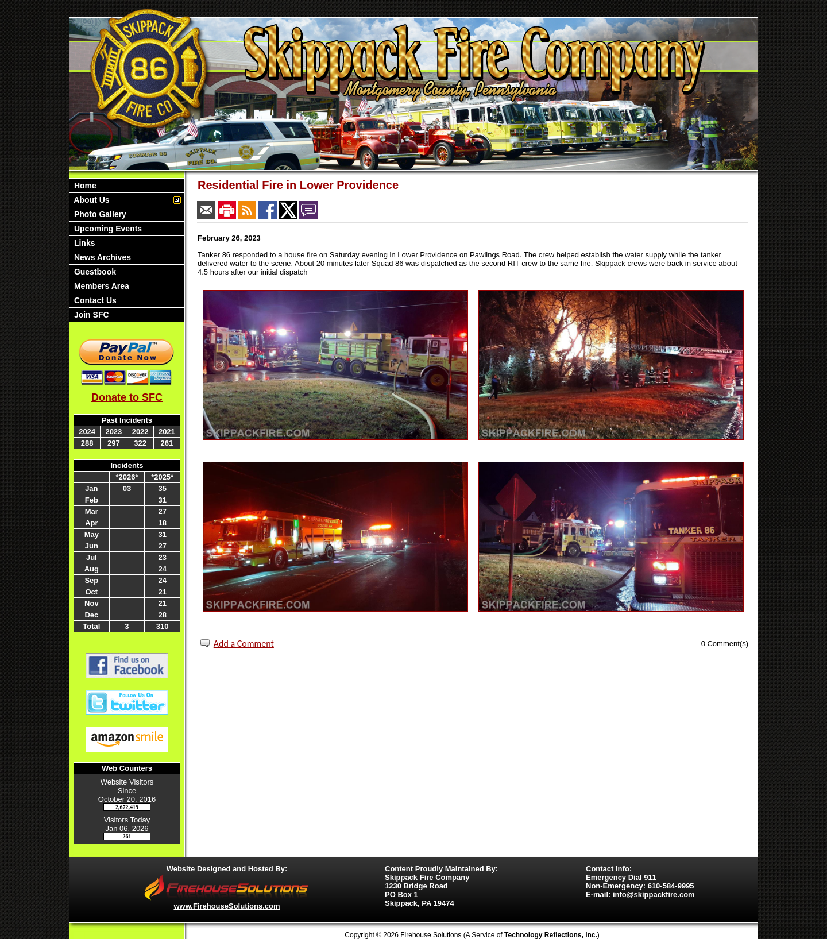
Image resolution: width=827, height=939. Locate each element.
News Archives (101, 257)
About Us (91, 199)
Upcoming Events (107, 228)
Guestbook (94, 271)
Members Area (100, 286)
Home (84, 185)
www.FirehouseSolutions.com (226, 906)
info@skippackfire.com (654, 894)
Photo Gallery (99, 214)
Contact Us (94, 300)
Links (83, 243)
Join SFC (90, 314)
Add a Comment (244, 643)
